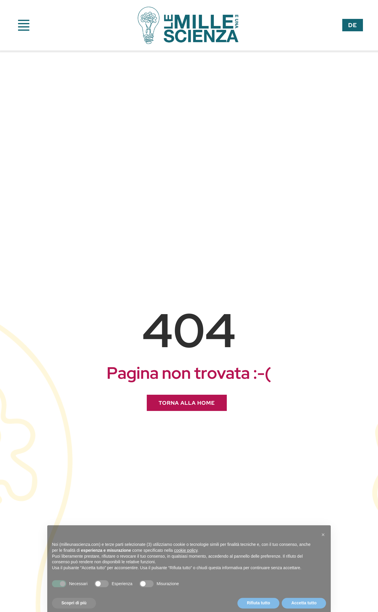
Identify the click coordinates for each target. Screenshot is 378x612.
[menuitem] (352, 25)
